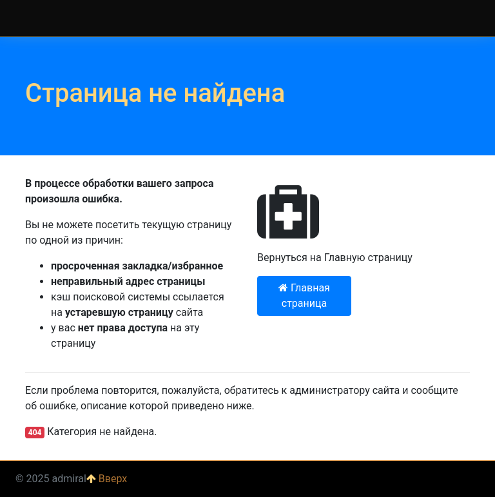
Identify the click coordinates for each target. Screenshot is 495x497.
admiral (31, 18)
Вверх (106, 479)
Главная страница (304, 295)
